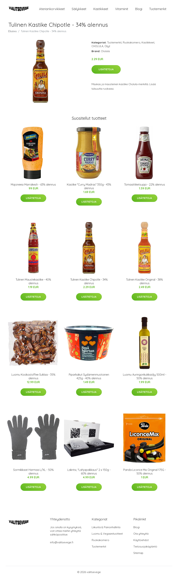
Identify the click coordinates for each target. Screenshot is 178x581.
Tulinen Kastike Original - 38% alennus (144, 284)
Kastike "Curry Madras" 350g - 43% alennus (89, 189)
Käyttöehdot (141, 543)
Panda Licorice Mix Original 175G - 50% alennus (144, 474)
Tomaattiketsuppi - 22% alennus (144, 187)
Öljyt (107, 49)
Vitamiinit (121, 10)
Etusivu (12, 34)
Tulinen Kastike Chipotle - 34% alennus (89, 284)
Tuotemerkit (157, 10)
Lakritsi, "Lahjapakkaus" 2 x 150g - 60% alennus (89, 474)
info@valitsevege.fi (61, 545)
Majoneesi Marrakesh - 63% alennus (33, 187)
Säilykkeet (79, 10)
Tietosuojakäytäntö (145, 549)
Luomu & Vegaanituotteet (107, 536)
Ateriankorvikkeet (52, 10)
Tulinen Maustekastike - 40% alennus (33, 284)
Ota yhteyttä (140, 536)
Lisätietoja (106, 72)
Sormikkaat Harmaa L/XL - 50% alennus (33, 474)
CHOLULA (97, 49)
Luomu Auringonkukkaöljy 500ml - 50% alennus (144, 379)
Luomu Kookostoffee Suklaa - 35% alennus (33, 379)
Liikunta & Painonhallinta (106, 530)
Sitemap (138, 556)
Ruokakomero (131, 45)
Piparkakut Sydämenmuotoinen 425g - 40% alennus (89, 379)
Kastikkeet (100, 10)
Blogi (138, 10)
